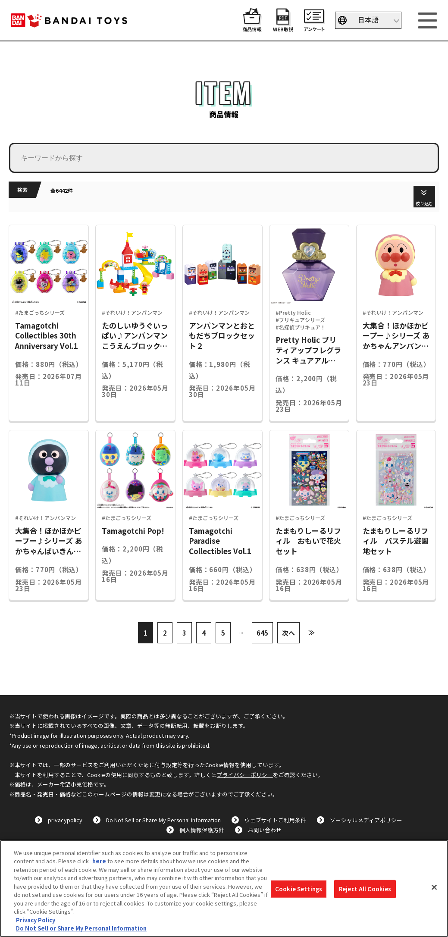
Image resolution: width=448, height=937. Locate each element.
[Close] (434, 887)
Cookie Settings (298, 889)
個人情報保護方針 (201, 830)
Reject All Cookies (365, 889)
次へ (288, 632)
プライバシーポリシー (245, 775)
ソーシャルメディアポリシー (366, 820)
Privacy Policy (35, 920)
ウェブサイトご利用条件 (275, 820)
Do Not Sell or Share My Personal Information (163, 820)
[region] (224, 888)
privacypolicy (65, 820)
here (99, 861)
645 (262, 632)
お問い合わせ (265, 830)
